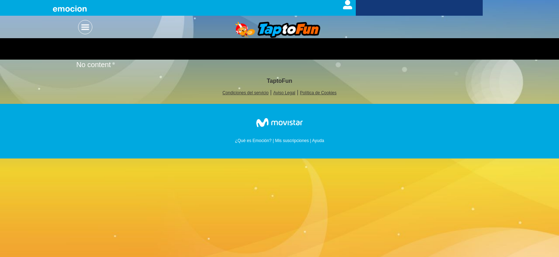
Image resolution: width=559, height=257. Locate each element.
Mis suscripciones (292, 140)
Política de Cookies (318, 92)
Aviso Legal (284, 92)
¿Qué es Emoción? (253, 140)
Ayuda (318, 140)
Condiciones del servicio (245, 92)
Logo (278, 30)
